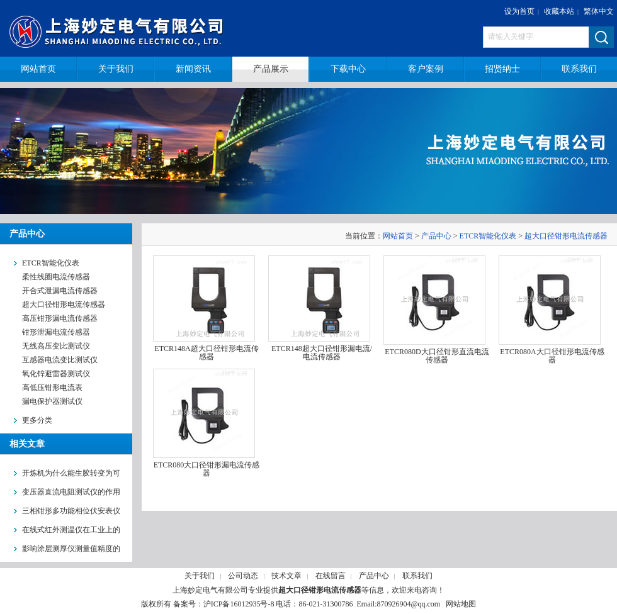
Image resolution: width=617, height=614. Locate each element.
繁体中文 (599, 11)
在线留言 (330, 575)
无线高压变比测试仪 (56, 346)
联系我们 (417, 575)
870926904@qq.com (408, 604)
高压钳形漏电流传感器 (60, 318)
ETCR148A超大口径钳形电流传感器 (206, 352)
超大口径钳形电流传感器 (63, 304)
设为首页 (519, 11)
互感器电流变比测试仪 (60, 359)
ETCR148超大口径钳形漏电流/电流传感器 (321, 352)
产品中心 (436, 236)
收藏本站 (559, 11)
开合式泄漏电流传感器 (60, 290)
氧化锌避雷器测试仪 (56, 373)
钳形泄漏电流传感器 (56, 332)
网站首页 (398, 236)
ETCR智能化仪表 (488, 236)
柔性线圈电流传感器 (56, 276)
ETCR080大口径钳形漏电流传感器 (207, 468)
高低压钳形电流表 (52, 387)
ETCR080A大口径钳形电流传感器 (552, 355)
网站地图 (461, 604)
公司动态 (243, 575)
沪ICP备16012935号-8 (239, 604)
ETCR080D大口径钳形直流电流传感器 (437, 355)
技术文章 (286, 575)
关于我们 (199, 575)
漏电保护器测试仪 (52, 401)
